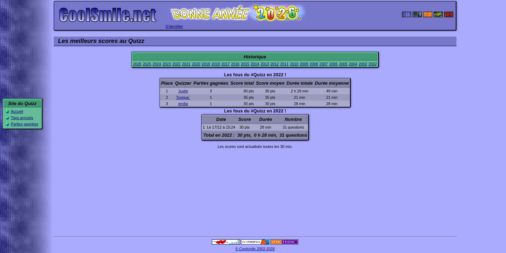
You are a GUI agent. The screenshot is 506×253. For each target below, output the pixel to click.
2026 (137, 64)
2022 (176, 64)
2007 (323, 64)
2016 (235, 64)
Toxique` (183, 97)
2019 (206, 64)
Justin (183, 91)
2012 (274, 64)
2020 (196, 64)
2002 (373, 64)
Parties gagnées (24, 124)
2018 (216, 64)
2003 (363, 64)
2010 (294, 64)
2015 (245, 64)
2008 (314, 64)
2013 (264, 64)
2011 (284, 64)
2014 (255, 64)
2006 (333, 64)
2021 (186, 64)
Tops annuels (22, 118)
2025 (147, 64)
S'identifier (174, 26)
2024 (157, 64)
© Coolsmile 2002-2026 (255, 249)
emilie (183, 104)
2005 (343, 64)
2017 (225, 64)
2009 (304, 64)
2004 (353, 64)
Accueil (17, 111)
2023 (166, 64)
